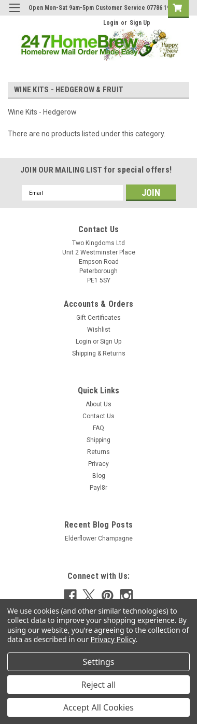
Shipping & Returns (98, 353)
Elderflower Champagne (99, 538)
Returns (98, 452)
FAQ (98, 428)
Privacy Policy (113, 639)
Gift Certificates (98, 317)
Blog (98, 475)
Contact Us (98, 416)
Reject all (98, 684)
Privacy (98, 463)
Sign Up (140, 22)
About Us (98, 404)
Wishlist (98, 329)
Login (110, 22)
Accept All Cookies (98, 707)
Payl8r (98, 487)
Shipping (98, 440)
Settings (99, 662)
